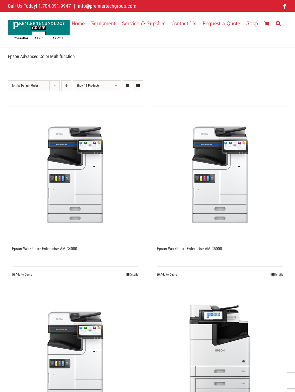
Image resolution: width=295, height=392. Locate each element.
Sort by (24, 85)
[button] (278, 23)
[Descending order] (66, 85)
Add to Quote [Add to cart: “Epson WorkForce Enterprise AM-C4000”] (24, 274)
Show (88, 85)
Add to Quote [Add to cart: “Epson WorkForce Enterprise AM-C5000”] (168, 274)
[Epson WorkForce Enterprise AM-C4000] (75, 174)
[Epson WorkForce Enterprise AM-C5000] (220, 174)
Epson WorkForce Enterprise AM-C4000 (44, 248)
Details (133, 274)
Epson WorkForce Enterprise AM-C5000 (189, 248)
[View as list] (138, 86)
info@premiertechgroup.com (106, 6)
